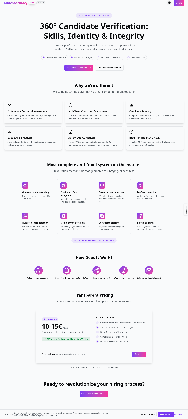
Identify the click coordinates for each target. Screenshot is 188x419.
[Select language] (169, 2)
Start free (139, 354)
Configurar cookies (146, 414)
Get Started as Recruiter (79, 67)
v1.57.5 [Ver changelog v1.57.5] (41, 3)
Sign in (179, 3)
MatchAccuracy (15, 3)
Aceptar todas (166, 414)
